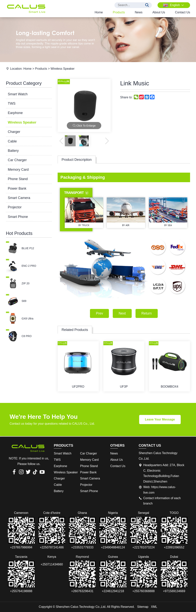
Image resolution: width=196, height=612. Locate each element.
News (138, 12)
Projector (15, 207)
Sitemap (143, 606)
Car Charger (17, 160)
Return (146, 313)
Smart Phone (18, 217)
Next (122, 313)
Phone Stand (18, 179)
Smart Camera (19, 198)
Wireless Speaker (62, 68)
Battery (13, 151)
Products (119, 12)
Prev (99, 313)
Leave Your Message (160, 419)
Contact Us (182, 12)
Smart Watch (18, 94)
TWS (12, 103)
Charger (14, 132)
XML (154, 606)
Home (99, 12)
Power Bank (17, 188)
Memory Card (18, 169)
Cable (12, 141)
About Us (158, 12)
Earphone (15, 113)
